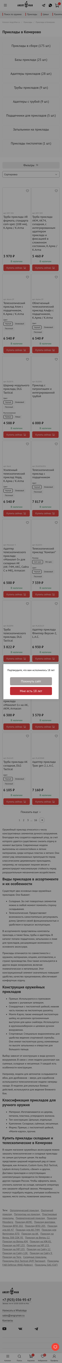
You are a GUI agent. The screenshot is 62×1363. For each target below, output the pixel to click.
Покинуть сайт (31, 681)
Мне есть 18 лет (31, 691)
